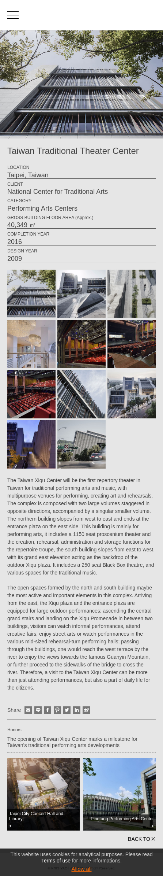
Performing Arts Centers (42, 208)
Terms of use (56, 861)
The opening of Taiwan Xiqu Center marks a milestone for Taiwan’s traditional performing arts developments (72, 742)
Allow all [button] (81, 869)
